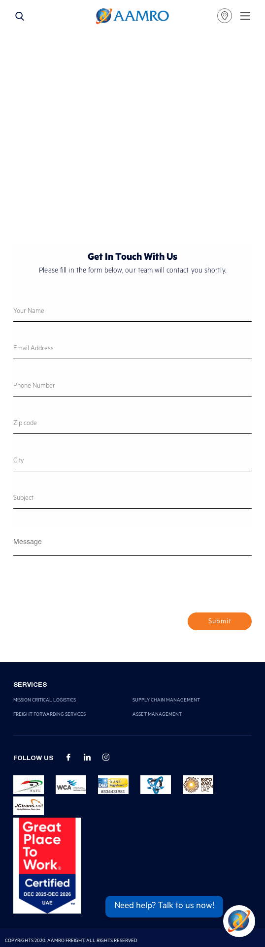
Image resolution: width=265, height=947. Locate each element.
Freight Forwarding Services (49, 715)
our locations (224, 15)
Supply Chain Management (166, 700)
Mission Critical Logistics (44, 700)
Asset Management (157, 715)
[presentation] (88, 588)
